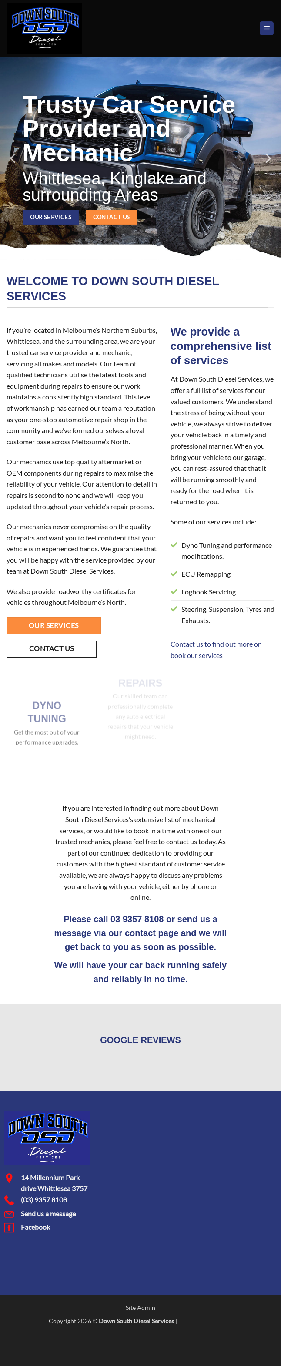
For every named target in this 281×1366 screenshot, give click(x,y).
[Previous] (13, 158)
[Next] (267, 158)
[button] (267, 28)
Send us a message (48, 1213)
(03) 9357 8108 (44, 1199)
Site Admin (140, 1307)
